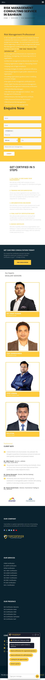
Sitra (34, 49)
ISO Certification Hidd (10, 612)
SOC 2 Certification (9, 585)
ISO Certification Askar (10, 609)
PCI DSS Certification (10, 583)
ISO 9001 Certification (10, 580)
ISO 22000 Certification (10, 573)
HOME (6, 18)
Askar (24, 49)
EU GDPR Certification (10, 566)
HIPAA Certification (9, 568)
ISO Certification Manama (11, 607)
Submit (9, 154)
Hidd (20, 49)
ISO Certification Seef (10, 619)
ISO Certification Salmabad (11, 616)
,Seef (12, 51)
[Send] (37, 676)
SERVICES (14, 18)
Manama (30, 49)
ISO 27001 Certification (10, 575)
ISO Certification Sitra (10, 614)
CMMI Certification (9, 563)
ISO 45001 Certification (10, 578)
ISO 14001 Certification (10, 570)
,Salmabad (7, 51)
